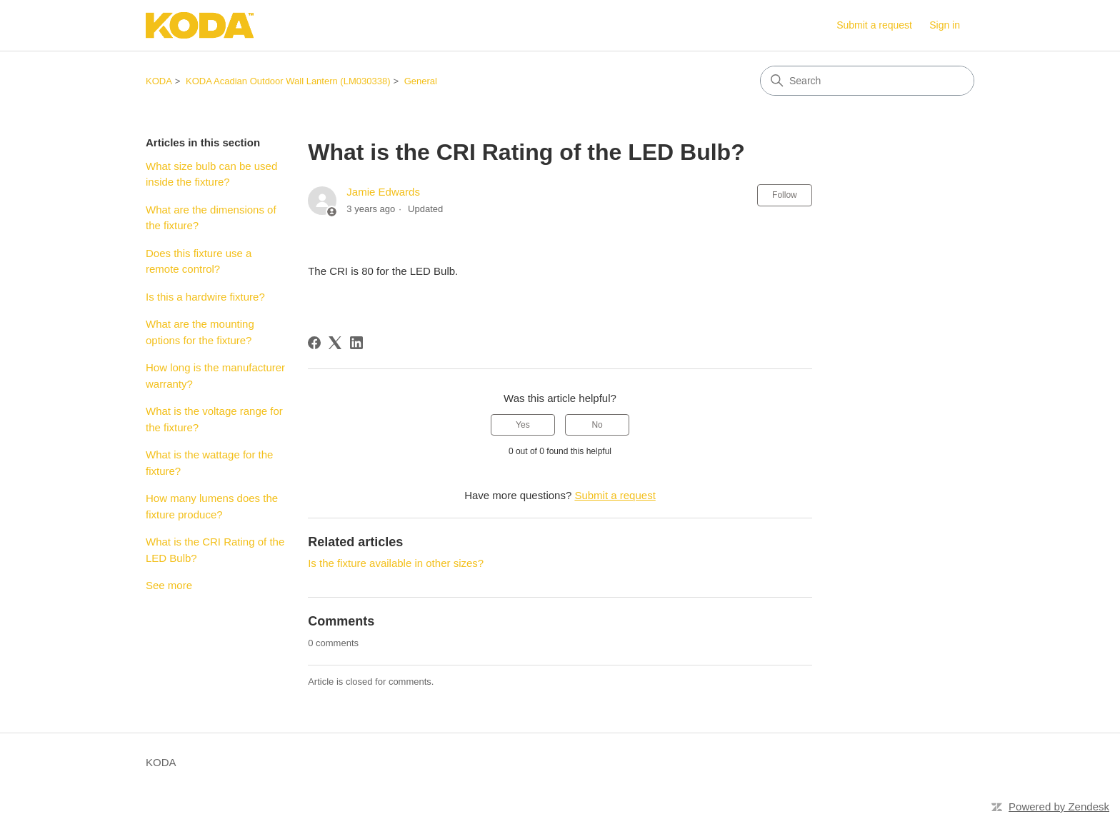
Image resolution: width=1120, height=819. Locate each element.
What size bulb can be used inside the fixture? (211, 174)
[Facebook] (314, 342)
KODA (159, 81)
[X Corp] (335, 342)
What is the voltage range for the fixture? (214, 419)
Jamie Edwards (383, 192)
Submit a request (874, 25)
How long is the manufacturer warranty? (215, 375)
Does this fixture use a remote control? (198, 261)
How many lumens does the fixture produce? (212, 506)
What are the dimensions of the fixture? (211, 218)
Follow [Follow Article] (784, 195)
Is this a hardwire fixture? (205, 297)
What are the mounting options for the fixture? (200, 332)
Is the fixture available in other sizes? (396, 563)
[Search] (867, 80)
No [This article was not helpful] (596, 425)
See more (169, 585)
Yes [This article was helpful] (523, 425)
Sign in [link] (944, 25)
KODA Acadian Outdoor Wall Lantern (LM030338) (288, 81)
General (420, 81)
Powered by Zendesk (1059, 806)
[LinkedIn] (356, 342)
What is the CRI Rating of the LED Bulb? (215, 550)
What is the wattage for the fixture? (209, 462)
